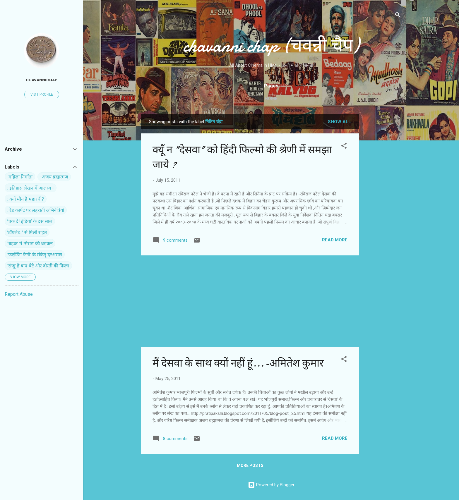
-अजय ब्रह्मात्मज (54, 177)
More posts (250, 465)
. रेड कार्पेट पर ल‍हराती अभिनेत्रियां (35, 210)
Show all (339, 121)
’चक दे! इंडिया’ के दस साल (29, 221)
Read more (334, 240)
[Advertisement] (382, 202)
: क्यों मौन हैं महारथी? (25, 199)
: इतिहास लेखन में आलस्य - (30, 188)
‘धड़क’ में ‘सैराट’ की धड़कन (30, 243)
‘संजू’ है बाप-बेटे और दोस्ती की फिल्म (38, 266)
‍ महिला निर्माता (19, 177)
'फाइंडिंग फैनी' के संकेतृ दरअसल (34, 254)
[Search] (397, 16)
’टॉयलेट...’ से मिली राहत (27, 232)
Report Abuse (19, 294)
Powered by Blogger (271, 484)
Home (271, 98)
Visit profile (41, 94)
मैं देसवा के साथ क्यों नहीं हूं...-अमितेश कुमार (238, 363)
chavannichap (41, 80)
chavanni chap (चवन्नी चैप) (271, 45)
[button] (343, 146)
